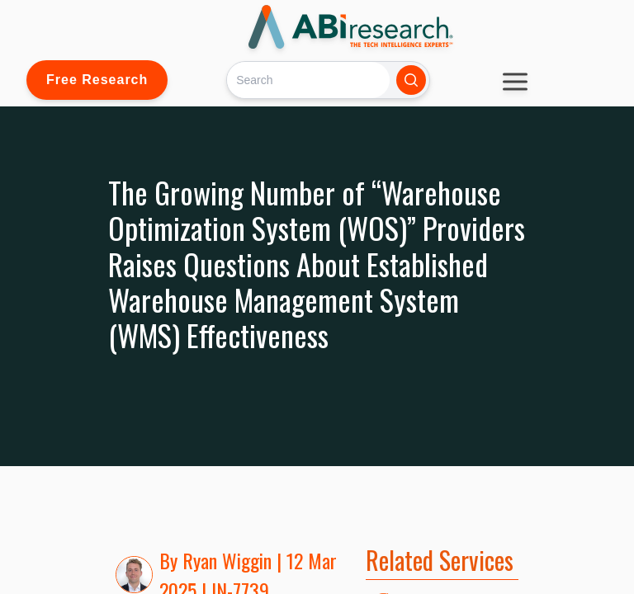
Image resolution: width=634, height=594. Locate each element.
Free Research (97, 80)
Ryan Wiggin (227, 560)
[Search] (308, 79)
